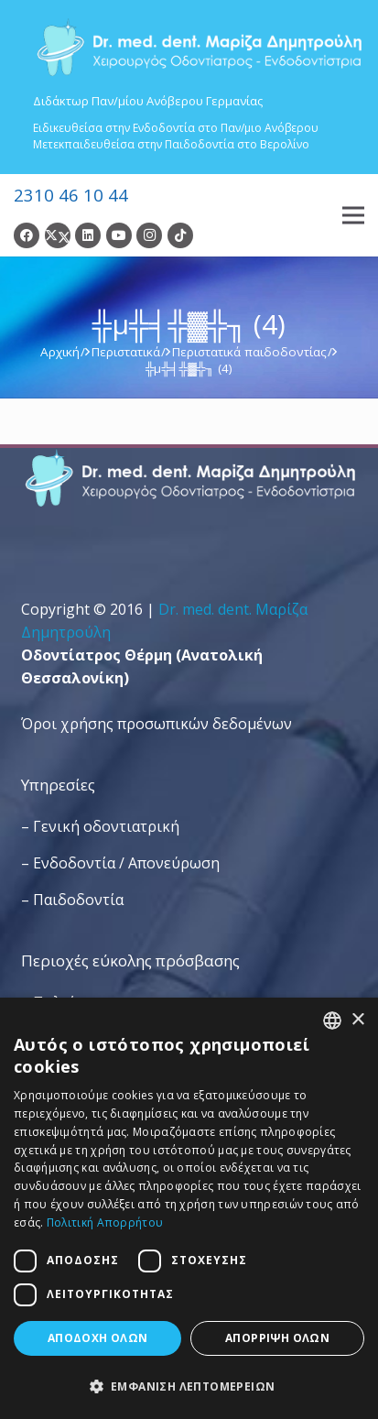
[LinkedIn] (88, 235)
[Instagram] (149, 235)
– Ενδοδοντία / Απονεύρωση (120, 863)
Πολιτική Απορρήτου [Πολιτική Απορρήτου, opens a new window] (105, 1222)
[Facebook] (26, 235)
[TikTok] (180, 235)
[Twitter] (57, 235)
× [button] (357, 1020)
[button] (189, 1386)
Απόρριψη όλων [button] (277, 1338)
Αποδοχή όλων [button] (98, 1338)
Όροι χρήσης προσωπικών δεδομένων (156, 724)
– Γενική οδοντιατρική (100, 826)
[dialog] (189, 1208)
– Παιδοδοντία (72, 900)
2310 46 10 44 (71, 194)
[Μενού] (353, 215)
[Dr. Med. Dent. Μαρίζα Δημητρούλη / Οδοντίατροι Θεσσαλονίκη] (198, 47)
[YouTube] (119, 235)
